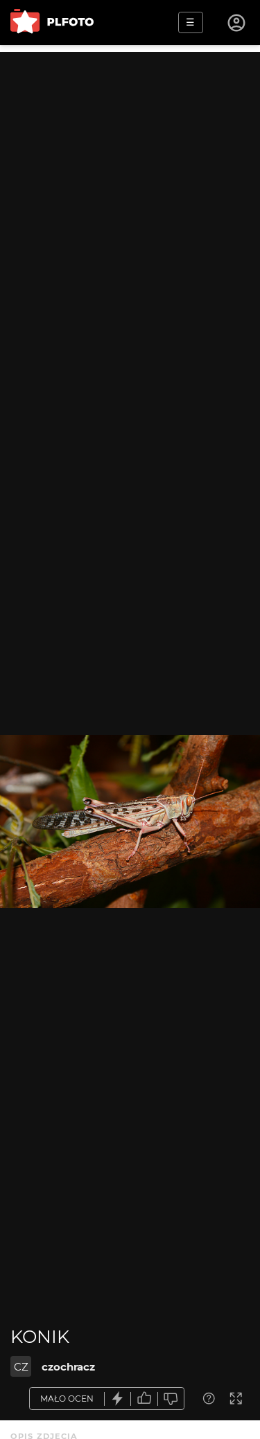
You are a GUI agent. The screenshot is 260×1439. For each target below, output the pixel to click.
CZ (21, 1366)
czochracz (68, 1366)
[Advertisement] (130, 181)
